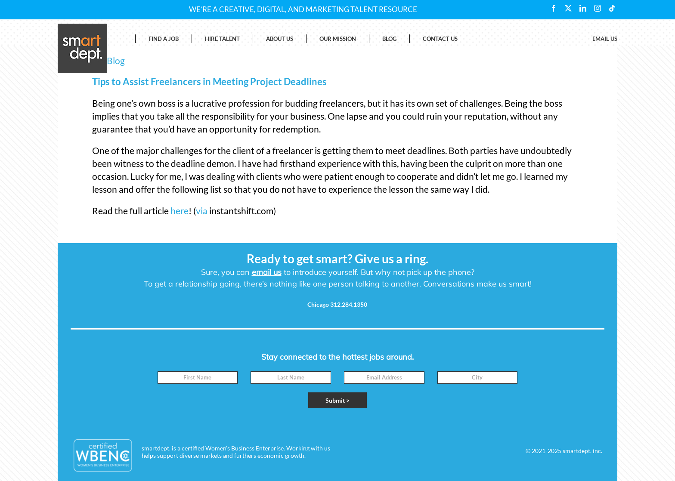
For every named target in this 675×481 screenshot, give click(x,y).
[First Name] (198, 377)
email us (267, 272)
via (201, 210)
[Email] (384, 377)
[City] (477, 377)
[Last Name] (291, 377)
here (179, 210)
